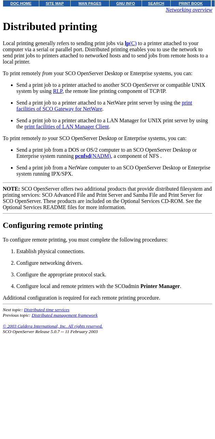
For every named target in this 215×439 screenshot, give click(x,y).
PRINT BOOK (191, 3)
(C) (131, 43)
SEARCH (156, 3)
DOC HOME (21, 3)
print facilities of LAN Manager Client (67, 126)
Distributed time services (46, 309)
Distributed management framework (65, 315)
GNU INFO (125, 3)
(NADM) (93, 156)
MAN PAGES (89, 3)
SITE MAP (55, 3)
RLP (57, 91)
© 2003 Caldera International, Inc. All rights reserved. (53, 326)
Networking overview (189, 10)
